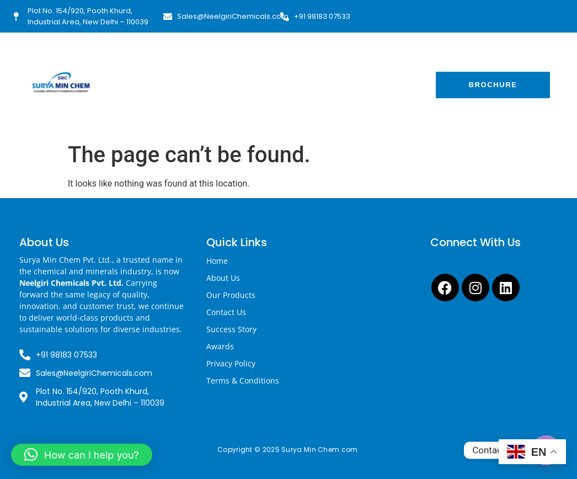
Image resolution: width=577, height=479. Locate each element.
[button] (81, 455)
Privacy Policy (230, 363)
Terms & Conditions (242, 380)
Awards (220, 346)
